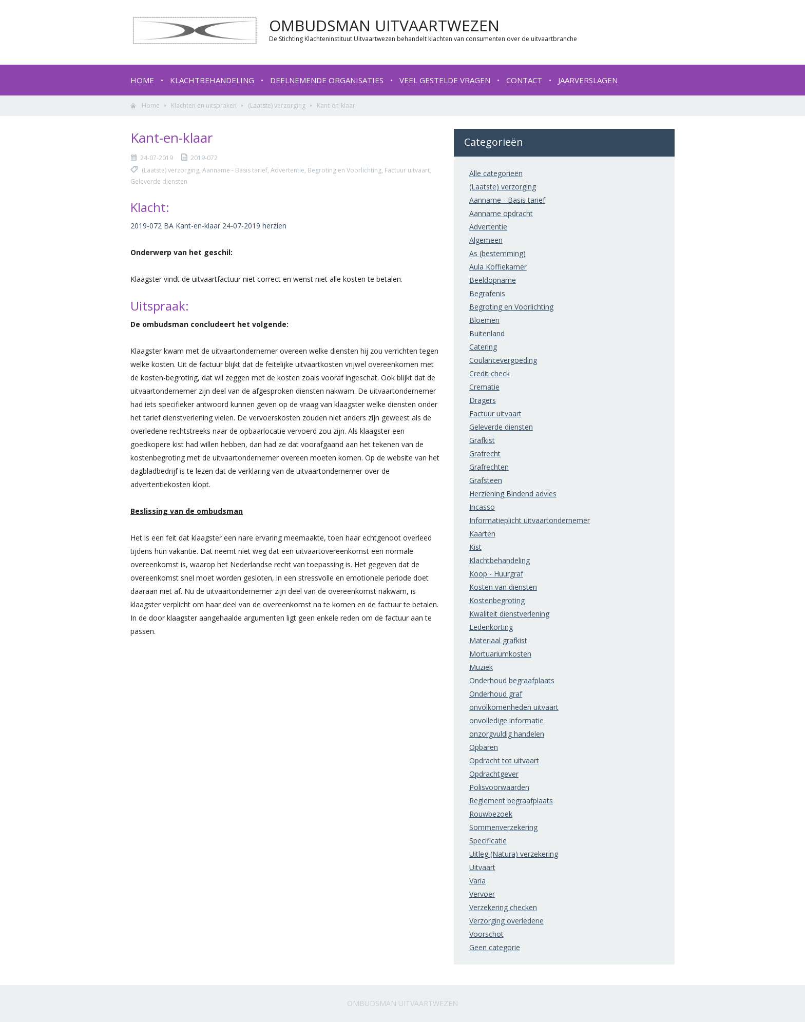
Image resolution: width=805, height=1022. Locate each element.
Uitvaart (482, 867)
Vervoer (482, 894)
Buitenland (487, 333)
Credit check (489, 373)
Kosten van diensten (503, 587)
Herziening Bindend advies (513, 493)
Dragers (482, 400)
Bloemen (484, 320)
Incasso (482, 507)
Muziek (481, 667)
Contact (524, 80)
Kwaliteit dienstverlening (509, 614)
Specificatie (488, 840)
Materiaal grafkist (498, 640)
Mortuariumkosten (500, 654)
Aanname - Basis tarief (507, 200)
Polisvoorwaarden (499, 787)
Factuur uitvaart (495, 413)
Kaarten (482, 533)
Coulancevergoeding (503, 360)
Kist (475, 547)
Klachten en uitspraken (204, 105)
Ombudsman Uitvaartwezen (402, 1003)
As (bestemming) (497, 253)
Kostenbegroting (497, 600)
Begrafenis (487, 293)
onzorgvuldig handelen (506, 734)
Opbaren (483, 747)
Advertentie (488, 227)
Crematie (484, 387)
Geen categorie (494, 947)
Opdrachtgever (494, 774)
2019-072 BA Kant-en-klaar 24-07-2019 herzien (208, 225)
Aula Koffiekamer (498, 267)
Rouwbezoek (490, 814)
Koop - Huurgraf (496, 574)
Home (142, 80)
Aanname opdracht (501, 213)
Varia (477, 880)
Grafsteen (485, 480)
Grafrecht (485, 453)
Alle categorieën (496, 173)
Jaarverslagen (588, 80)
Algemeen (486, 240)
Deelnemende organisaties (327, 80)
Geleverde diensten (501, 427)
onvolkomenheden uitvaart (514, 707)
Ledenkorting (491, 627)
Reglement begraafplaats (511, 800)
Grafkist (482, 440)
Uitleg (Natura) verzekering (513, 854)
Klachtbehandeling (212, 80)
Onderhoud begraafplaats (511, 680)
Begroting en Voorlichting (511, 307)
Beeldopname (492, 280)
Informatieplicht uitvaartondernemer (529, 520)
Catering (483, 347)
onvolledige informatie (506, 720)
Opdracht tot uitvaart (504, 760)
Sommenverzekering (503, 827)
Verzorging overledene (506, 920)
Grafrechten (489, 467)
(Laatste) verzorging (276, 105)
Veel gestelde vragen (444, 80)
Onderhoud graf (495, 694)
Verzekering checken (503, 907)
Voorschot (486, 934)
